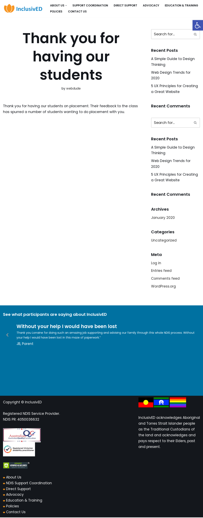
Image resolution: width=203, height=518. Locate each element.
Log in (156, 263)
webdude (73, 88)
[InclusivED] (23, 8)
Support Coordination (90, 5)
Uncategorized (164, 240)
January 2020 (163, 218)
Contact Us (77, 11)
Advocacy (151, 5)
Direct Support (125, 5)
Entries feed (161, 271)
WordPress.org (163, 286)
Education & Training (181, 5)
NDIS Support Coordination (29, 483)
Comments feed (165, 278)
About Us (13, 477)
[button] (198, 25)
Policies (56, 11)
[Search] (171, 34)
